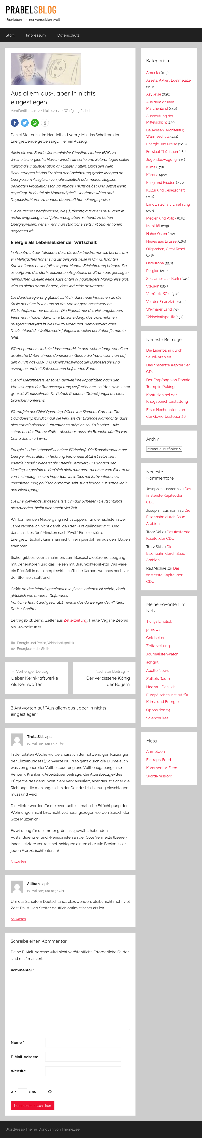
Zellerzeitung (75, 620)
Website (18, 1071)
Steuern (152, 286)
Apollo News (157, 670)
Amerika (153, 73)
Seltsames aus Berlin (163, 278)
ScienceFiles (157, 718)
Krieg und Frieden (160, 183)
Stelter (46, 649)
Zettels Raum (158, 678)
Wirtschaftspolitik (60, 643)
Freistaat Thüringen (162, 152)
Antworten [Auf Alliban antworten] (18, 919)
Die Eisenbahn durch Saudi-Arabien (168, 517)
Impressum (36, 35)
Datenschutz (68, 35)
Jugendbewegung (161, 159)
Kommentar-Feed (161, 768)
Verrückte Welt (158, 294)
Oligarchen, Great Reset (165, 249)
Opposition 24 (158, 710)
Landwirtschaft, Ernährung (168, 204)
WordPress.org (159, 776)
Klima (150, 167)
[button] (15, 123)
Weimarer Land (159, 309)
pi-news (153, 629)
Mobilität (153, 226)
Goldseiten (155, 637)
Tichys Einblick (159, 621)
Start (10, 35)
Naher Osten (156, 234)
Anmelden (155, 751)
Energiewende (28, 649)
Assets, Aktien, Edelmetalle (168, 80)
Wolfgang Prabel (77, 111)
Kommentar (22, 970)
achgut (152, 662)
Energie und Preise (31, 643)
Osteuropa (155, 263)
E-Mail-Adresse (26, 1057)
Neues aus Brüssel (161, 241)
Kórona (152, 175)
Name (17, 1042)
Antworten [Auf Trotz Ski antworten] (18, 861)
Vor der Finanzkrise (162, 302)
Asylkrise (153, 94)
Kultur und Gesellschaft (165, 190)
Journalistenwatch (162, 654)
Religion (152, 271)
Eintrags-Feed (158, 759)
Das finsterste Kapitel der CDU (168, 496)
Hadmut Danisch (161, 687)
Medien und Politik (161, 218)
